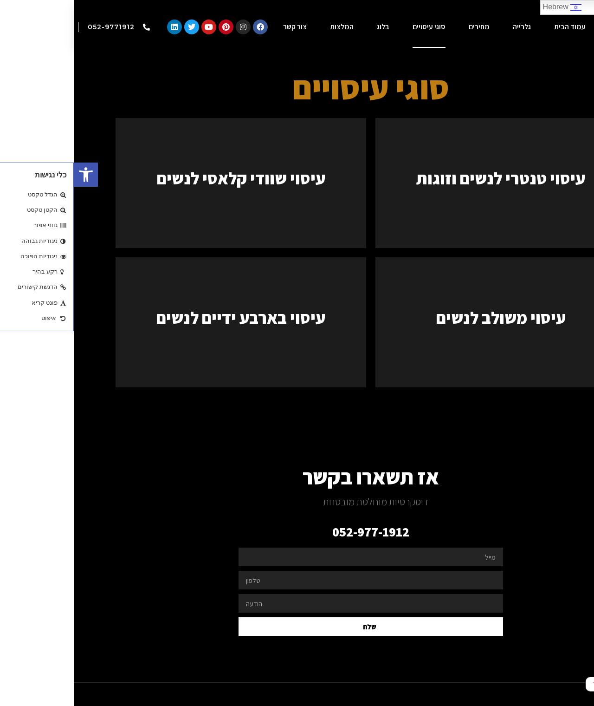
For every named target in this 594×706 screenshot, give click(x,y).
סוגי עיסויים (355, 27)
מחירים (405, 27)
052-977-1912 (297, 531)
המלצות (268, 27)
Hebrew (488, 7)
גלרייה (448, 27)
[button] (12, 175)
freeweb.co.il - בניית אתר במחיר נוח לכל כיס (240, 694)
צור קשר (221, 27)
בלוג (309, 27)
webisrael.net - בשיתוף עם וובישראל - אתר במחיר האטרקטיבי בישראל (473, 694)
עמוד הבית (496, 27)
